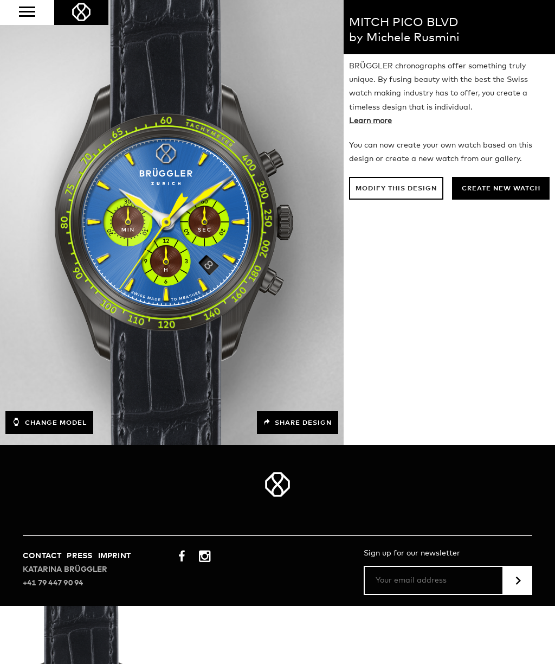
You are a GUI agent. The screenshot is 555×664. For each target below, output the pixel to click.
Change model (49, 422)
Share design (297, 422)
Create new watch (501, 189)
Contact (42, 556)
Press (79, 556)
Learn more (370, 121)
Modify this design (396, 189)
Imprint (114, 556)
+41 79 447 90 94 (53, 583)
